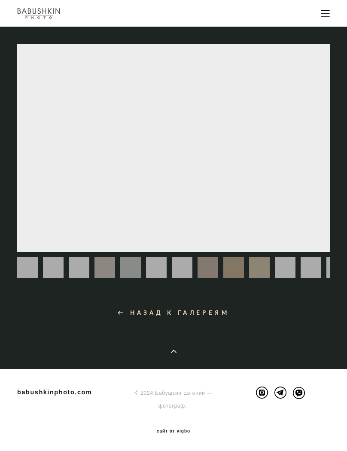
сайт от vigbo (173, 431)
